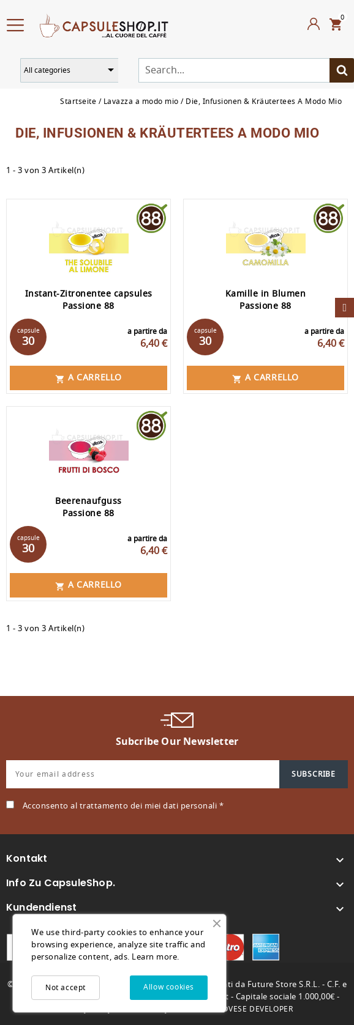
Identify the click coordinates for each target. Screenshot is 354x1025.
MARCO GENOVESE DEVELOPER (234, 1009)
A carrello (88, 377)
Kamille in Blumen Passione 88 (265, 300)
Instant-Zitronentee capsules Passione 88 (89, 300)
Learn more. (155, 957)
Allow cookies (168, 987)
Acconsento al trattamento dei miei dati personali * (123, 806)
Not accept (65, 987)
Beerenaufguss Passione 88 (88, 507)
